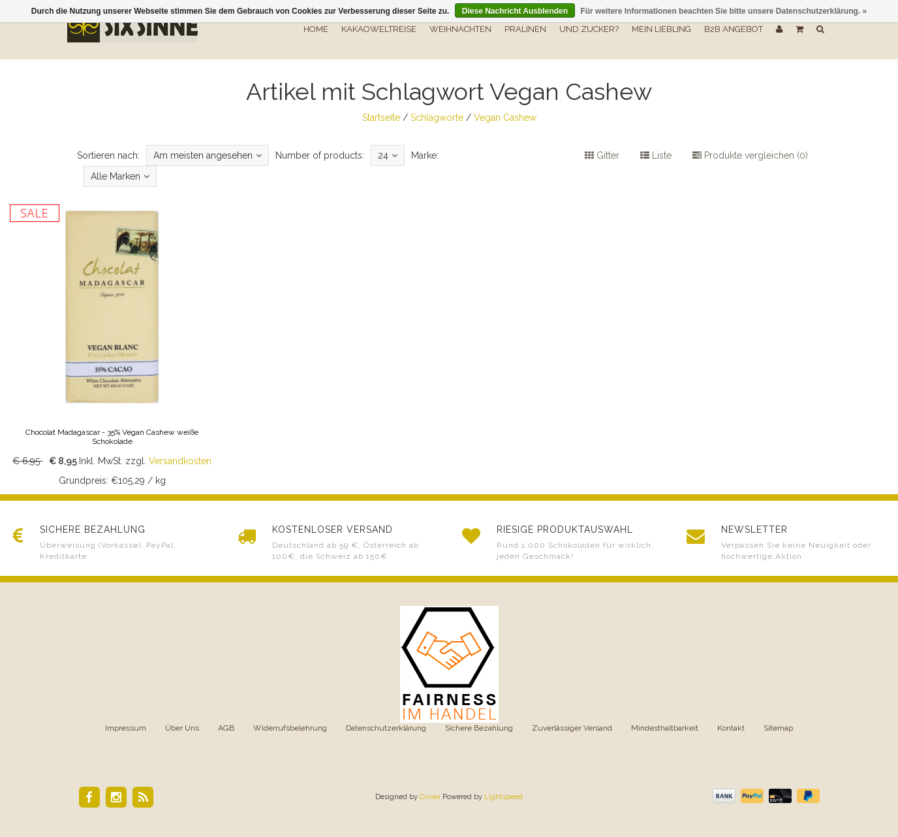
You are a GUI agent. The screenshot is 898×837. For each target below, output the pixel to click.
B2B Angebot (733, 29)
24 (387, 155)
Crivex (430, 797)
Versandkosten (180, 461)
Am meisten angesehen (207, 155)
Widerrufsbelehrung (290, 728)
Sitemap (778, 728)
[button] (799, 29)
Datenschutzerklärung (386, 728)
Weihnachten (460, 29)
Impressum (125, 728)
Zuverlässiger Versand (572, 728)
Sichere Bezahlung (479, 728)
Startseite (381, 117)
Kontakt (731, 728)
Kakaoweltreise (378, 29)
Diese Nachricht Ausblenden (515, 11)
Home (315, 29)
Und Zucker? (589, 29)
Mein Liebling (661, 29)
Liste (656, 155)
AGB (226, 728)
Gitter (602, 155)
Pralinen (525, 29)
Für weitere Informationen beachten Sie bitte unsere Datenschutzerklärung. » (723, 11)
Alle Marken (120, 176)
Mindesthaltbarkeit (664, 728)
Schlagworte (436, 117)
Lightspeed (503, 797)
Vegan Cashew (505, 117)
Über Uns (182, 728)
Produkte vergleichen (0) (750, 155)
